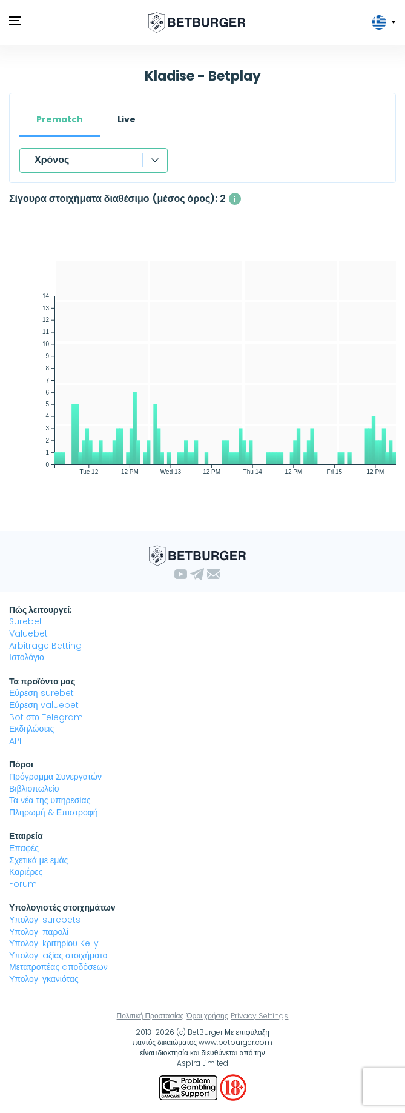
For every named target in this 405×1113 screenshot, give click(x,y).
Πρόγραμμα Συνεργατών (55, 776)
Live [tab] (126, 119)
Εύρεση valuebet (44, 705)
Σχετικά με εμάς (38, 860)
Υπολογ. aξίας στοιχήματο (58, 955)
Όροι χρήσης (207, 1016)
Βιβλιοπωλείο (34, 789)
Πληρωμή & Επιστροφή (53, 812)
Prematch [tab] (59, 119)
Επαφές (24, 848)
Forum (23, 884)
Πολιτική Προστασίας (150, 1016)
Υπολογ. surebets (45, 920)
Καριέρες (26, 872)
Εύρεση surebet (41, 693)
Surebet (25, 621)
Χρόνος (52, 160)
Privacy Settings (259, 1016)
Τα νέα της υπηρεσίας (49, 800)
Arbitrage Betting (45, 646)
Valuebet (28, 633)
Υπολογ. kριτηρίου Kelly (54, 943)
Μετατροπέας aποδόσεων (58, 967)
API (15, 741)
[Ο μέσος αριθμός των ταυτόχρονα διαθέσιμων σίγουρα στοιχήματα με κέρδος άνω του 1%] (235, 199)
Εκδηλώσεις (31, 729)
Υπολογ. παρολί (38, 932)
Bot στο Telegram (46, 717)
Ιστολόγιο (26, 657)
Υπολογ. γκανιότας (44, 979)
